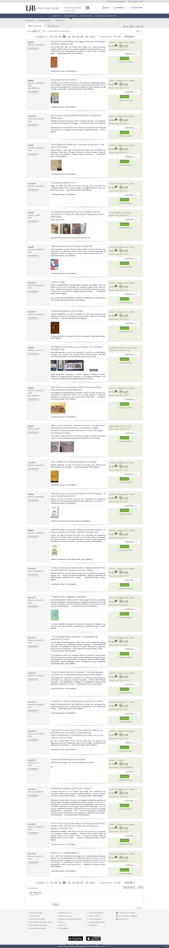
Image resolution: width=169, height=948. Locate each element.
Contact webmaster (93, 919)
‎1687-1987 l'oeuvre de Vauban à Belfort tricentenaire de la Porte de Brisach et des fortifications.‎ (76, 388)
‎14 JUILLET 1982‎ (58, 282)
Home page (57, 16)
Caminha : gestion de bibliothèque (70, 919)
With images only (53, 31)
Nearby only (65, 31)
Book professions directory (105, 16)
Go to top (139, 908)
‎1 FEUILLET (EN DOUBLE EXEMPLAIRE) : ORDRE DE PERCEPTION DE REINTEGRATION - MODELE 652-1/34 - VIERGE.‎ (78, 569)
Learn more (105, 946)
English (67, 944)
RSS (132, 27)
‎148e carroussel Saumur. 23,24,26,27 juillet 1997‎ (72, 246)
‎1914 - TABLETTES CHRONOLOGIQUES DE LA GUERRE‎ (74, 462)
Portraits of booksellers (37, 919)
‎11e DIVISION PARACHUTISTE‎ (63, 183)
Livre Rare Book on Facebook (126, 916)
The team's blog (92, 916)
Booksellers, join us (64, 913)
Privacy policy (91, 925)
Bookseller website (63, 916)
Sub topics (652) (52, 26)
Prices (61, 922)
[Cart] (105, 7)
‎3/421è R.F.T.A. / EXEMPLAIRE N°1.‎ (65, 853)
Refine (139, 31)
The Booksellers (86, 16)
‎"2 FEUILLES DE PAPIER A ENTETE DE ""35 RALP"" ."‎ (72, 788)
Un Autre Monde (114, 213)
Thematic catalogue (44, 20)
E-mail (140, 27)
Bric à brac (62, 925)
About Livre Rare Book (96, 913)
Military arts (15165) (35, 26)
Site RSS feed (121, 919)
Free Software (63, 928)
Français (74, 944)
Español (100, 944)
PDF (126, 27)
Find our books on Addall (36, 928)
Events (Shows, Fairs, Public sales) (39, 922)
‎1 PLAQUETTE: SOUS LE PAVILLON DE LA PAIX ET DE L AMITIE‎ (77, 701)
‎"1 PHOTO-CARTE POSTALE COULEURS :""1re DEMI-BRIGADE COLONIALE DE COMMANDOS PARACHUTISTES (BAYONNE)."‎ (76, 673)
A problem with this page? (95, 922)
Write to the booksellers (116, 1)
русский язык (91, 944)
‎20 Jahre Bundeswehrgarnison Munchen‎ (68, 759)
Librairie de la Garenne (116, 348)
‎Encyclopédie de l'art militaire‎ (64, 80)
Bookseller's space (135, 1)
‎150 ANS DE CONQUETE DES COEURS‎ (67, 311)
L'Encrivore (112, 760)
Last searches (33, 888)
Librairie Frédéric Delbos (117, 426)
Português (81, 944)
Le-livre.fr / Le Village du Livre (118, 42)
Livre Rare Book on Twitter (125, 913)
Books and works (70, 16)
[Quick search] (75, 7)
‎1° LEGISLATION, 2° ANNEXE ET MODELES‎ (68, 597)
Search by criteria (69, 11)
